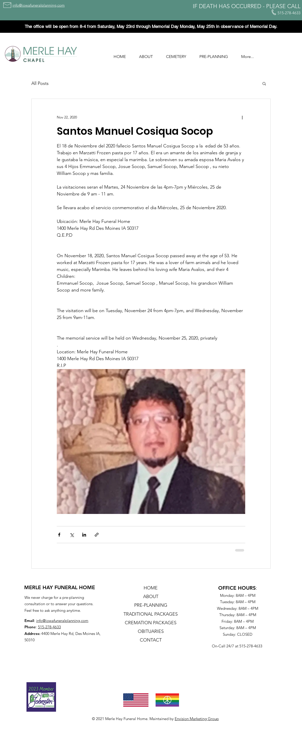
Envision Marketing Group (197, 718)
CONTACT (151, 640)
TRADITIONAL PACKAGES (150, 614)
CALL (293, 6)
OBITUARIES (151, 631)
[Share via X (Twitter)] (71, 534)
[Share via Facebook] (59, 534)
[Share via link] (96, 534)
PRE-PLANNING (150, 605)
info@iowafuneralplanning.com (62, 620)
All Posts (40, 83)
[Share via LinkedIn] (84, 534)
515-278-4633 (49, 627)
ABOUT (150, 596)
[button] (145, 54)
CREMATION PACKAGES (150, 623)
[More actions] (242, 117)
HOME (151, 588)
